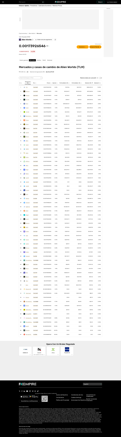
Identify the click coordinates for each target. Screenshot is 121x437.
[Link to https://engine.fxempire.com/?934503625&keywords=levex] (26, 219)
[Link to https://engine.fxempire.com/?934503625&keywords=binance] (26, 91)
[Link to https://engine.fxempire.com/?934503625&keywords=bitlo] (26, 272)
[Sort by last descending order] (49, 83)
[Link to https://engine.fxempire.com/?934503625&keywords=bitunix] (26, 136)
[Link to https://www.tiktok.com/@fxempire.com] (37, 391)
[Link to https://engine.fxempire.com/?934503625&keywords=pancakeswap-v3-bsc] (28, 322)
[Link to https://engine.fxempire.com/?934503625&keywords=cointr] (26, 132)
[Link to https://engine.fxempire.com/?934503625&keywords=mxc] (26, 141)
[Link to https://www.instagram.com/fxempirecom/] (30, 391)
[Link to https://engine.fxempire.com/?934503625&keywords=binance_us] (27, 289)
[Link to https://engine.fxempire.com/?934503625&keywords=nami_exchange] (26, 285)
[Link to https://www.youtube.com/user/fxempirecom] (27, 391)
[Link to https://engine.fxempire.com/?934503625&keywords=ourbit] (26, 145)
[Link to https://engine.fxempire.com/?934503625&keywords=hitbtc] (26, 149)
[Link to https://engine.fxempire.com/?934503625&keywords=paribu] (26, 157)
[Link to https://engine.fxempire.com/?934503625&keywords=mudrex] (26, 297)
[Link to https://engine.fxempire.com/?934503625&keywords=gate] (26, 235)
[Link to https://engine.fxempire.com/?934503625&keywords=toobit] (26, 108)
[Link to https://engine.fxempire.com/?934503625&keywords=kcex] (26, 194)
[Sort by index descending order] (21, 83)
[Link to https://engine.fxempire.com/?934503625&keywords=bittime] (26, 198)
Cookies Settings (76, 397)
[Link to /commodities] (57, 5)
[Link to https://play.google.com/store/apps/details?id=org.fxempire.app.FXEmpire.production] (34, 396)
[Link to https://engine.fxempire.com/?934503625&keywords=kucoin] (26, 239)
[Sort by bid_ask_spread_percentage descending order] (55, 83)
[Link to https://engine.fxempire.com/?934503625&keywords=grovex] (26, 99)
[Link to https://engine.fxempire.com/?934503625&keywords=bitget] (26, 215)
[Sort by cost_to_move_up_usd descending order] (64, 83)
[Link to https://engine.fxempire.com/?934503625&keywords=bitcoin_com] (26, 161)
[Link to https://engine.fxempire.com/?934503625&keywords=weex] (26, 227)
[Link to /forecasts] (33, 5)
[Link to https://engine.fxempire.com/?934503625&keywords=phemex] (26, 95)
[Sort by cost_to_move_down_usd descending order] (76, 83)
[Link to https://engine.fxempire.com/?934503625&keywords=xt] (26, 112)
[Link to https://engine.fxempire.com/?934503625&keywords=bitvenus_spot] (26, 211)
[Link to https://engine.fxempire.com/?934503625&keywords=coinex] (26, 244)
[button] (3, 2)
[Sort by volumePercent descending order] (97, 83)
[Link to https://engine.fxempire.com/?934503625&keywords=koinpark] (27, 202)
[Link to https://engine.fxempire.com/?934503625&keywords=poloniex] (26, 330)
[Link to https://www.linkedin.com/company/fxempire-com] (24, 391)
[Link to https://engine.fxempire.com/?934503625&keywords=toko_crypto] (27, 293)
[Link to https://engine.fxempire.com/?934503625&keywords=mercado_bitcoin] (28, 334)
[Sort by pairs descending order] (34, 83)
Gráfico (39, 60)
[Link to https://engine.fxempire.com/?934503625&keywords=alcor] (26, 281)
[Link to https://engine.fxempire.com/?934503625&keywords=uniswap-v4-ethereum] (28, 318)
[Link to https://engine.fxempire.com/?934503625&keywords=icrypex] (26, 190)
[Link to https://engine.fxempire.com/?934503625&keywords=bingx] (26, 169)
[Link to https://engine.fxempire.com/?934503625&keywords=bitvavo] (26, 248)
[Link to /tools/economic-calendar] (45, 5)
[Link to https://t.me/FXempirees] (32, 391)
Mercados (32, 60)
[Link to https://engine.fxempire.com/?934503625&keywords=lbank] (26, 124)
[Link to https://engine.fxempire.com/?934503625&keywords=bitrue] (26, 268)
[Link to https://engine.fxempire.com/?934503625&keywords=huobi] (26, 87)
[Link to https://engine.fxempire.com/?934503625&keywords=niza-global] (26, 264)
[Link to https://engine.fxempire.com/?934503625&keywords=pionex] (26, 120)
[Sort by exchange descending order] (28, 83)
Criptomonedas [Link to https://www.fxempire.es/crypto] (23, 33)
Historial (49, 60)
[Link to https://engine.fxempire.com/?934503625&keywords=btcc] (26, 104)
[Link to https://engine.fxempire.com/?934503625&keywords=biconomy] (28, 116)
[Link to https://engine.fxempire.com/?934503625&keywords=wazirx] (26, 305)
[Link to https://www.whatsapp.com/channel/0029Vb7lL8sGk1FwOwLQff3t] (35, 391)
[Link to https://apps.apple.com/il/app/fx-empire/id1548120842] (24, 396)
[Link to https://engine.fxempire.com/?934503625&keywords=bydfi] (26, 153)
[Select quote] (48, 46)
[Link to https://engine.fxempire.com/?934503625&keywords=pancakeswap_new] (28, 260)
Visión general (24, 60)
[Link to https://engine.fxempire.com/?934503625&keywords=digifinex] (27, 207)
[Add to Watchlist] (43, 39)
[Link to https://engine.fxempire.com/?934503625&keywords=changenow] (27, 314)
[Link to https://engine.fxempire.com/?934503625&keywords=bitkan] (26, 174)
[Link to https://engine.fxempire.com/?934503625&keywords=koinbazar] (26, 182)
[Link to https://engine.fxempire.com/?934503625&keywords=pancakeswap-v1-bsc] (28, 301)
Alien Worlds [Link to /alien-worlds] (32, 33)
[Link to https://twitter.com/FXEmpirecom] (19, 391)
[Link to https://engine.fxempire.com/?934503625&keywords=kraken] (26, 231)
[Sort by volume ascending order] (89, 83)
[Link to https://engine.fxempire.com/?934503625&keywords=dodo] (28, 310)
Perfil (44, 60)
